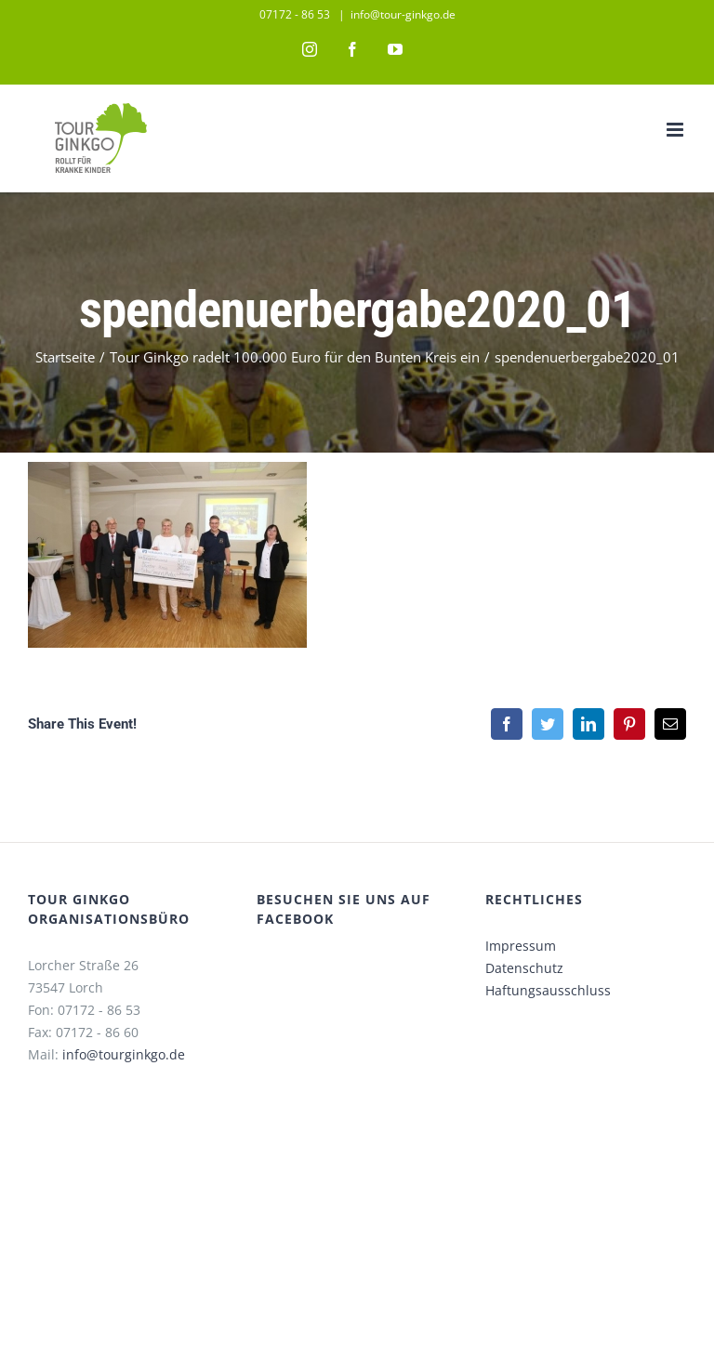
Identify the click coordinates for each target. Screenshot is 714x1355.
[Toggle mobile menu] (676, 129)
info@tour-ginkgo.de (403, 14)
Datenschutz (524, 968)
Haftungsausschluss (548, 990)
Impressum (520, 945)
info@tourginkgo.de (123, 1054)
